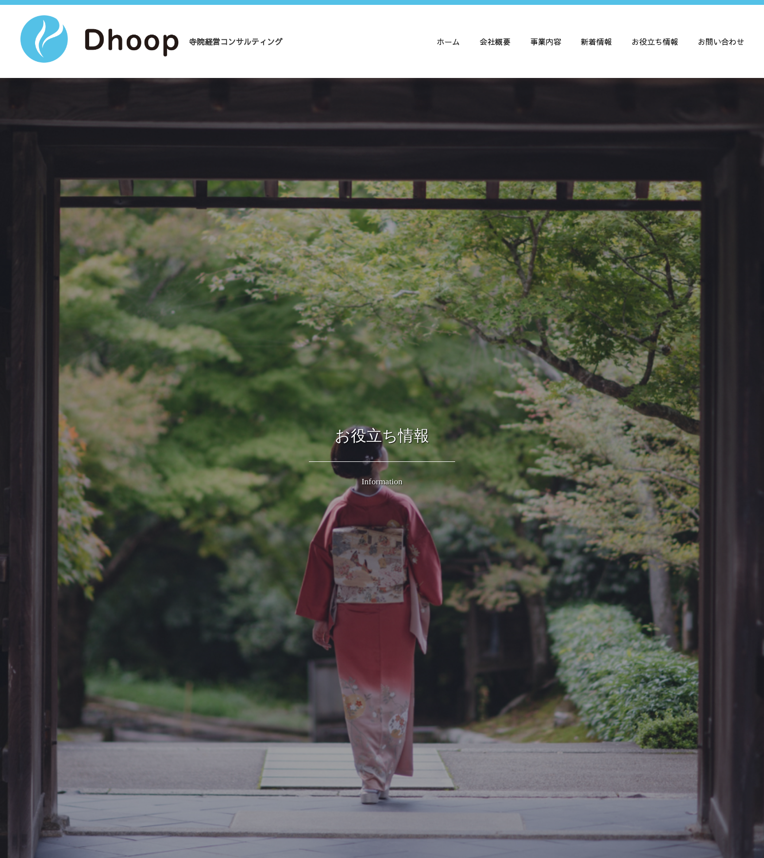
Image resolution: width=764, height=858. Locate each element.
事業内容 (545, 41)
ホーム (448, 41)
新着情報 (596, 41)
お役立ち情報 (654, 41)
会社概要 (495, 41)
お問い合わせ (721, 41)
